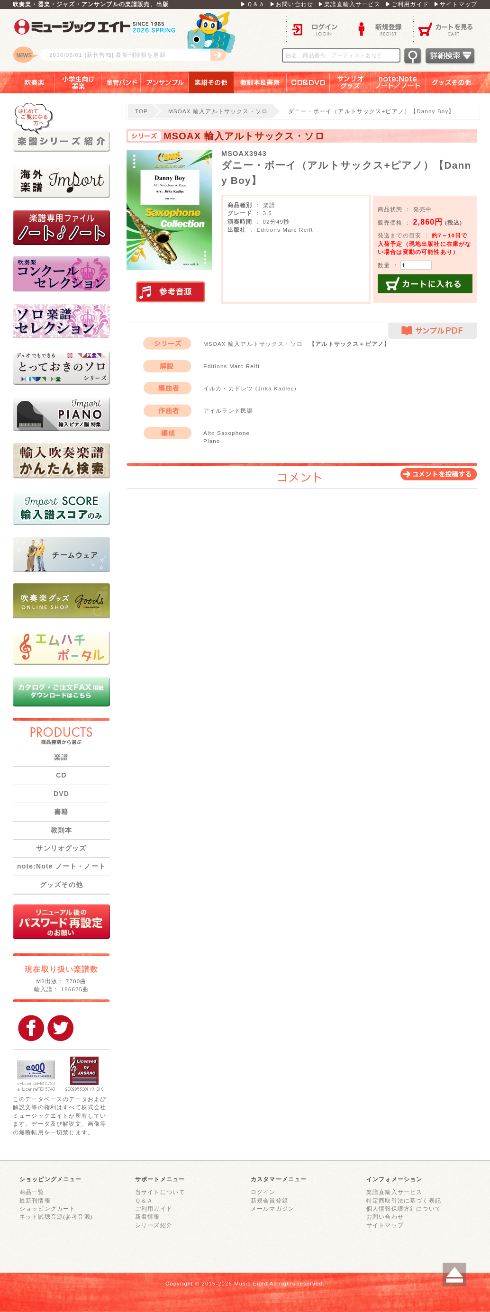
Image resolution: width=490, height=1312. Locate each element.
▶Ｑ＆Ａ (252, 4)
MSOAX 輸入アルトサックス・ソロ (218, 111)
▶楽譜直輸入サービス (349, 4)
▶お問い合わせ (291, 4)
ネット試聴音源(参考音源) (56, 1216)
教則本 (61, 830)
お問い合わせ (385, 1216)
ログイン (318, 29)
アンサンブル (165, 82)
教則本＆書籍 (260, 82)
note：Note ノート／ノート (398, 82)
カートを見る (445, 29)
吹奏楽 (27, 82)
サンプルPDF (432, 331)
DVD (61, 793)
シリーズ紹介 (153, 1225)
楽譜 (61, 757)
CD (61, 775)
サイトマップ (385, 1225)
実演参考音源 (170, 292)
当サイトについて (160, 1192)
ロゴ (131, 40)
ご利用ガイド (153, 1208)
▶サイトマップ (455, 4)
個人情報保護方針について (403, 1208)
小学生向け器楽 (78, 82)
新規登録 (381, 29)
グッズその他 (458, 82)
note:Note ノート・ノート (61, 866)
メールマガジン (272, 1208)
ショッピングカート (47, 1208)
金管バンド (121, 82)
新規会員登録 (269, 1200)
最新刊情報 (35, 1200)
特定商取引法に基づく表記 (403, 1200)
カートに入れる (425, 283)
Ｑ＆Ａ (144, 1200)
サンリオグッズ (350, 82)
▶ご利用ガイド (407, 4)
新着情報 (147, 1216)
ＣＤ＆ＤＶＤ (308, 82)
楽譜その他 (211, 82)
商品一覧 (32, 1192)
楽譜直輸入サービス (394, 1192)
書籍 (61, 811)
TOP (141, 111)
